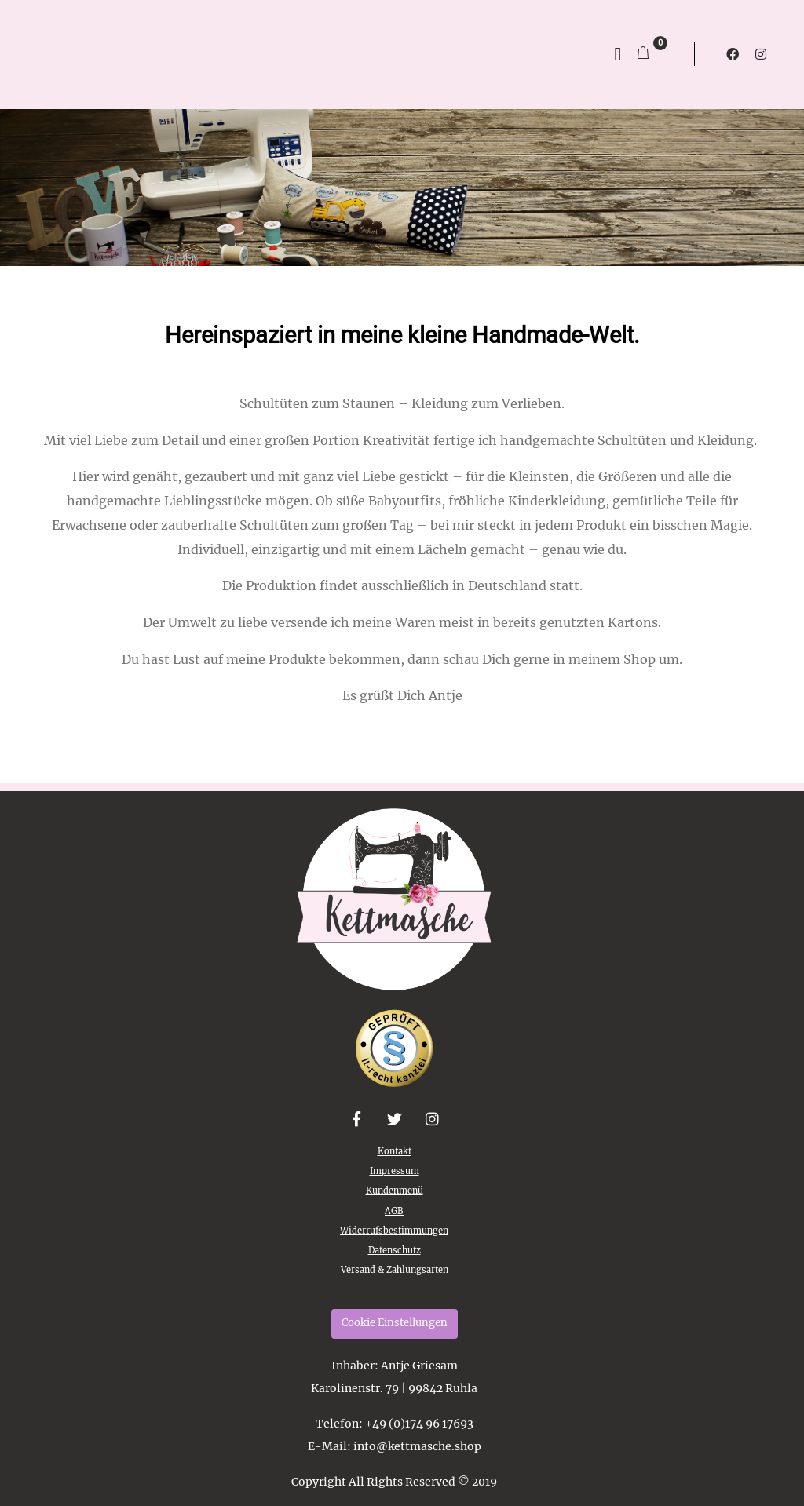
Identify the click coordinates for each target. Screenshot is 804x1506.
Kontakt (394, 1151)
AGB (394, 1210)
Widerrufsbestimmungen (394, 1230)
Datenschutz (394, 1250)
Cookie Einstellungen (395, 1322)
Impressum (394, 1170)
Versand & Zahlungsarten (394, 1269)
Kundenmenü (394, 1190)
